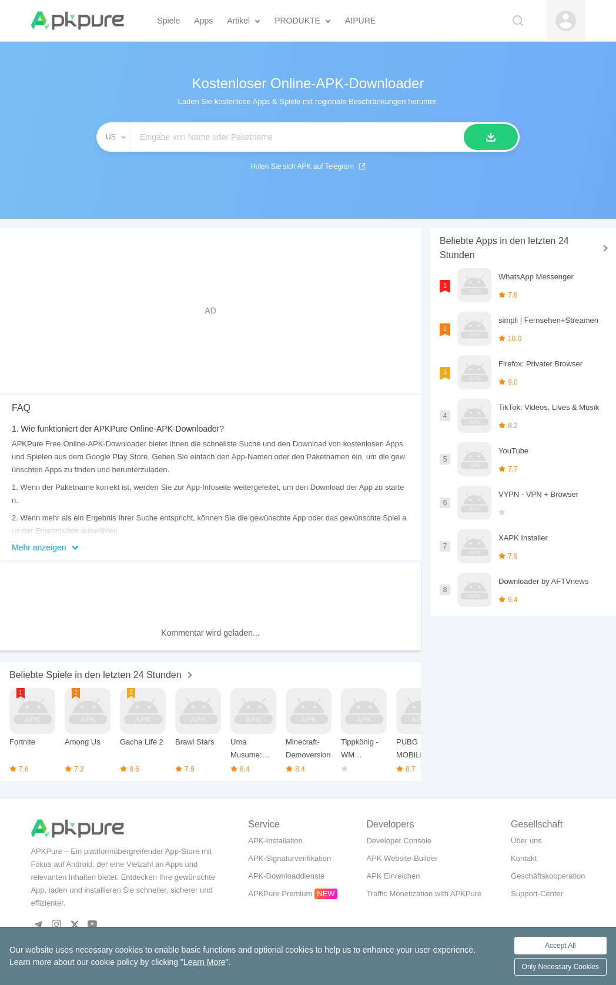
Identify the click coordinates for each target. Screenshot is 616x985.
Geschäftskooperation (548, 876)
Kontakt (524, 858)
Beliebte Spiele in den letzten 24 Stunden (95, 675)
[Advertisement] (210, 310)
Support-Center (537, 893)
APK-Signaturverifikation (289, 858)
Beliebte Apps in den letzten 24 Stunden (504, 248)
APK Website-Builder (401, 858)
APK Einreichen (393, 876)
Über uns (526, 840)
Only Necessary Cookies (560, 967)
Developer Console (398, 840)
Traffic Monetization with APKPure (423, 893)
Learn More (204, 962)
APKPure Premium (280, 893)
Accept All (560, 945)
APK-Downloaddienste (286, 876)
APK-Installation (275, 840)
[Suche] (491, 137)
